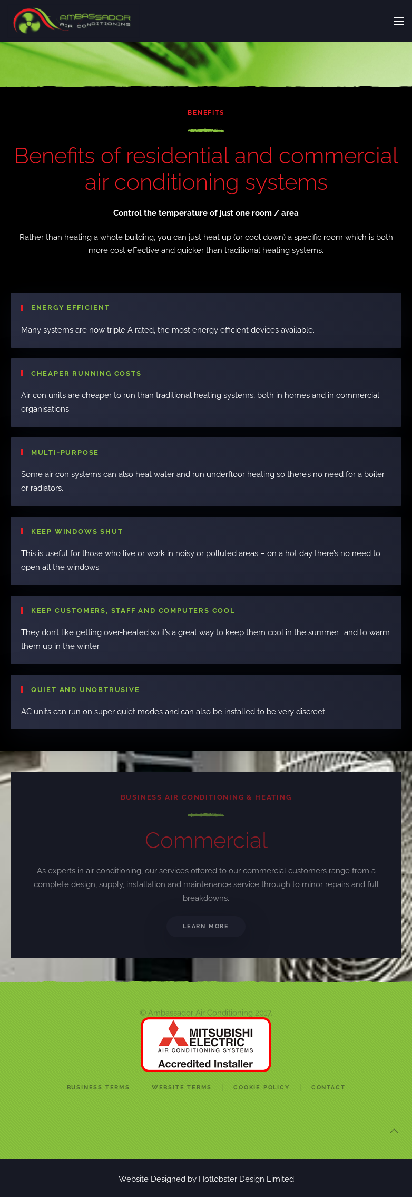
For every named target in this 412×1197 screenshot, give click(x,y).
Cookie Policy (261, 1087)
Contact (328, 1087)
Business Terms (98, 1087)
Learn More (206, 926)
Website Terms (182, 1087)
